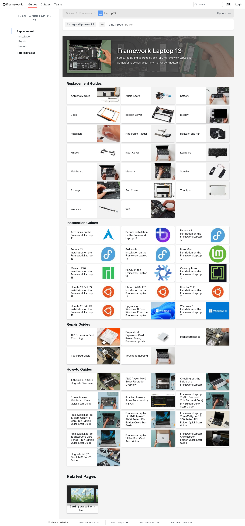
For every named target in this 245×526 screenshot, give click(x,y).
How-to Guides (79, 369)
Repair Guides (78, 324)
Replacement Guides (84, 83)
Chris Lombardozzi (137, 62)
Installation (25, 36)
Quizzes (46, 4)
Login (238, 4)
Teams (58, 4)
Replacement (25, 31)
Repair (22, 41)
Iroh (131, 24)
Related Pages (26, 52)
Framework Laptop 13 (34, 18)
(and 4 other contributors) (164, 62)
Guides (32, 4)
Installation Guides (82, 223)
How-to (23, 46)
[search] (195, 4)
